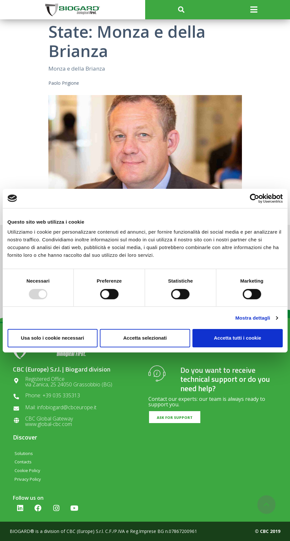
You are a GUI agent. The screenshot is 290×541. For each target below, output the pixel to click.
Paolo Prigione (63, 83)
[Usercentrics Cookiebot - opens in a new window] (254, 198)
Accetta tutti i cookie (237, 338)
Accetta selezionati (145, 338)
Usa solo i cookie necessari (52, 338)
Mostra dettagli (252, 318)
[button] (181, 10)
